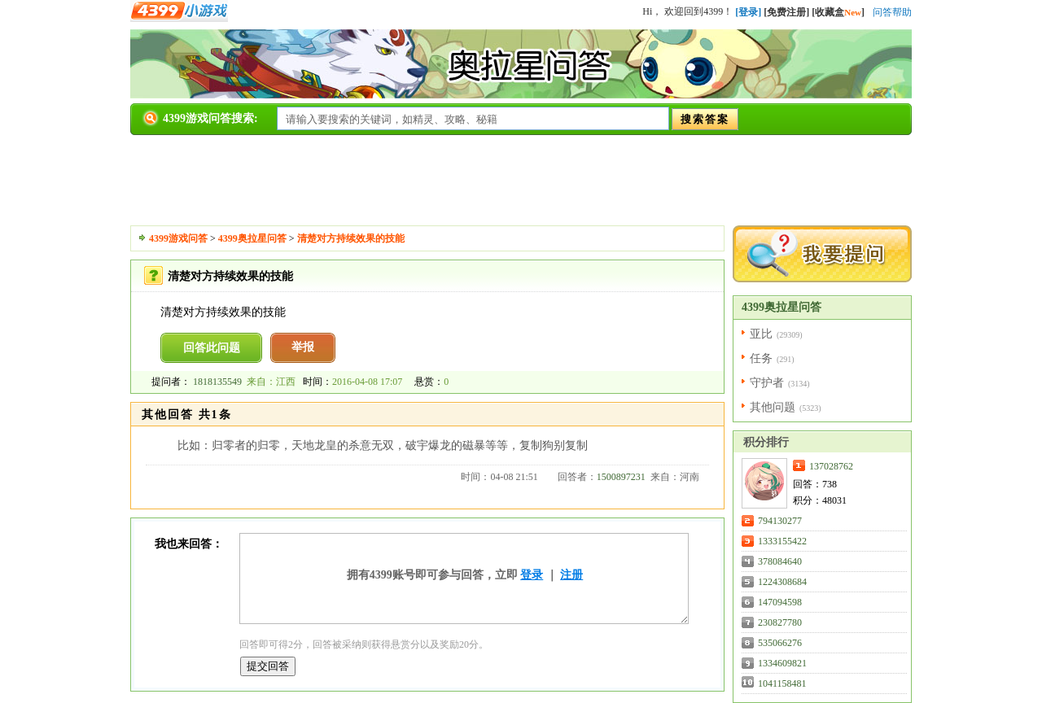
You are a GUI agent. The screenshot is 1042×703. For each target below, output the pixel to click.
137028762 (831, 466)
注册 (571, 575)
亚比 (761, 334)
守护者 (767, 383)
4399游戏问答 (178, 238)
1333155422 (782, 541)
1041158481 (782, 683)
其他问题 (772, 407)
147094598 (780, 602)
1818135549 (217, 381)
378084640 (780, 561)
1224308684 (782, 581)
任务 (761, 358)
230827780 (780, 622)
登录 (531, 575)
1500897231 (621, 476)
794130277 (780, 520)
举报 (302, 347)
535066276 (780, 642)
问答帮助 (892, 12)
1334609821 (782, 663)
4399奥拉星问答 (252, 238)
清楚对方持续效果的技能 (351, 238)
